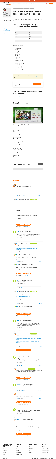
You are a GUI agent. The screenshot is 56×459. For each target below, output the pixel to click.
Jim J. (17, 254)
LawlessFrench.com (45, 448)
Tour (3, 448)
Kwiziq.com (43, 446)
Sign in (34, 3)
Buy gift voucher (18, 452)
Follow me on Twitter (45, 452)
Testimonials (5, 452)
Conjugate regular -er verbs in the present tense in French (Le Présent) (7, 29)
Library (17, 8)
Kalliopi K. (18, 356)
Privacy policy (5, 458)
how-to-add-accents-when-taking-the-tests (23, 296)
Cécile (17, 199)
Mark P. (17, 264)
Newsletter (17, 450)
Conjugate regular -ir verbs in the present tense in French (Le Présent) (7, 33)
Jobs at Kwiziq (31, 448)
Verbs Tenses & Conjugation (29, 8)
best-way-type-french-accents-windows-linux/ (23, 297)
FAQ (29, 446)
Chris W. (17, 393)
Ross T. (17, 306)
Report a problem (5, 22)
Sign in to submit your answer (23, 224)
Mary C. (18, 280)
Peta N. (18, 231)
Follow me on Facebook (45, 450)
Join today (26, 226)
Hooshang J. (19, 384)
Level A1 (23, 8)
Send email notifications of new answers (20, 178)
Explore (20, 3)
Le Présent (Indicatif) (16, 96)
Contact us (30, 452)
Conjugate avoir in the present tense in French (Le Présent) (6, 40)
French (14, 8)
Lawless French (26, 3)
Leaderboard (5, 450)
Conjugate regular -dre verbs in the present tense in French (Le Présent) (7, 37)
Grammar (20, 8)
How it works (15, 3)
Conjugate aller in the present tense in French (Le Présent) (6, 44)
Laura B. (18, 320)
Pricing (30, 3)
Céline (17, 291)
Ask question (16, 180)
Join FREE (51, 3)
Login (16, 448)
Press (29, 450)
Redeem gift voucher (19, 454)
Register (17, 446)
